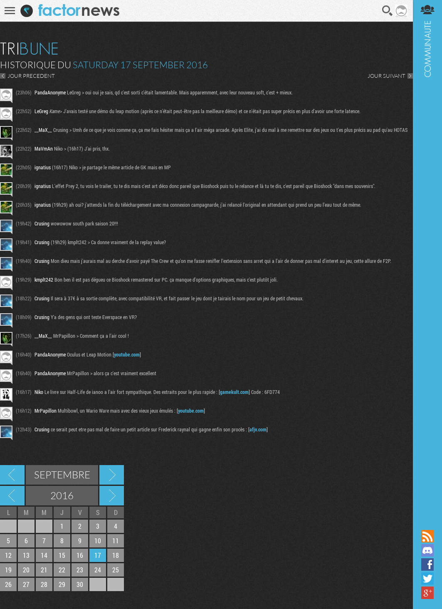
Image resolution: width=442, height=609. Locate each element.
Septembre (62, 474)
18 (115, 555)
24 (97, 569)
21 (44, 569)
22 (62, 569)
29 (62, 584)
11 (115, 540)
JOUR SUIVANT (386, 75)
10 (97, 540)
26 (8, 584)
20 (26, 569)
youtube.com (127, 354)
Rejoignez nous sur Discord (427, 550)
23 (80, 569)
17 (97, 555)
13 (26, 555)
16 (80, 555)
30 (80, 584)
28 (44, 584)
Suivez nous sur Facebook (427, 564)
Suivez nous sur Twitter (427, 578)
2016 (62, 495)
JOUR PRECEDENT (31, 75)
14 (44, 555)
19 (8, 569)
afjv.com (258, 429)
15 (62, 555)
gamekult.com (234, 392)
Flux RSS (427, 536)
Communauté (427, 264)
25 (115, 569)
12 (8, 555)
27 (26, 584)
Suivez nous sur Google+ (427, 593)
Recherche (387, 11)
